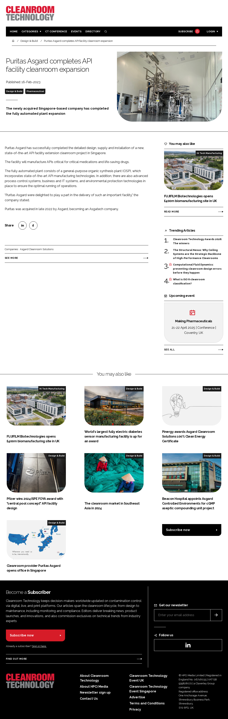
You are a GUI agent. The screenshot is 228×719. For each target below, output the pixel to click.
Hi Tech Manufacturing (209, 153)
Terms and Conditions (147, 703)
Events (76, 31)
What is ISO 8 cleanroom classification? (189, 282)
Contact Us (89, 698)
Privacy (135, 709)
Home (14, 31)
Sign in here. (39, 646)
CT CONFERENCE (56, 31)
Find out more (16, 659)
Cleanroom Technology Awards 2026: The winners (197, 241)
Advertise (137, 697)
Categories (29, 31)
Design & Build (14, 91)
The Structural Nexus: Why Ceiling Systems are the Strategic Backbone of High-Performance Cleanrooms (197, 254)
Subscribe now (178, 530)
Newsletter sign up (95, 692)
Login (211, 31)
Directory (92, 31)
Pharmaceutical (35, 91)
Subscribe (188, 32)
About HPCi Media (94, 686)
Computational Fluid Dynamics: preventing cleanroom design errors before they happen (197, 269)
